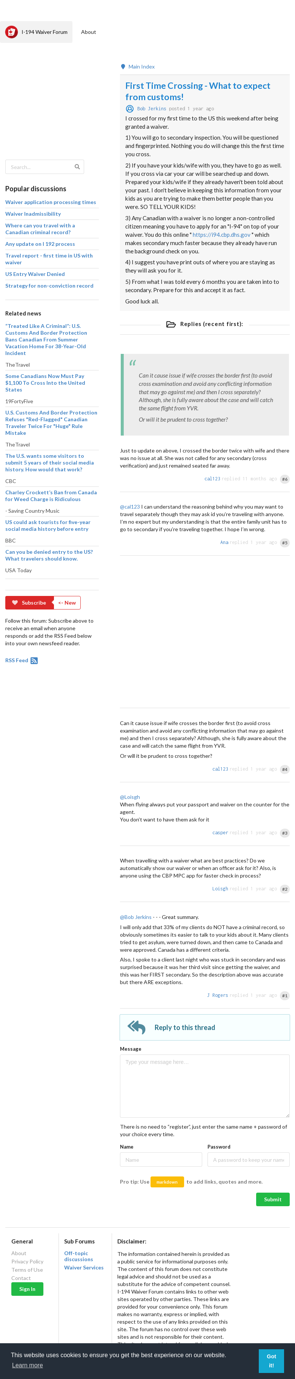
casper (220, 832)
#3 (284, 833)
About (88, 32)
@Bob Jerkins (136, 917)
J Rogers (217, 995)
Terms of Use (27, 1269)
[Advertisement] (51, 96)
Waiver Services (84, 1268)
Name (127, 1147)
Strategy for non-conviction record (49, 285)
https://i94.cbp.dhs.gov (221, 234)
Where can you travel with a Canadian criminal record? (40, 228)
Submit (273, 1199)
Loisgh (220, 888)
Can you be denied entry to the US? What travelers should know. (49, 555)
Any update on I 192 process (40, 244)
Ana (224, 542)
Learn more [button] (27, 1365)
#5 (284, 543)
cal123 (212, 479)
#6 (284, 479)
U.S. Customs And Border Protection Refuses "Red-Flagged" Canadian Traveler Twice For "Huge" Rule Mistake (51, 422)
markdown (167, 1181)
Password (218, 1147)
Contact (21, 1278)
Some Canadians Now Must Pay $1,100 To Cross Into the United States (45, 383)
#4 (284, 769)
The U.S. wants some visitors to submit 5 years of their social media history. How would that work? (49, 462)
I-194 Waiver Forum (36, 32)
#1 (284, 995)
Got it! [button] (271, 1360)
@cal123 (130, 506)
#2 (284, 889)
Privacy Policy (27, 1261)
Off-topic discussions (78, 1256)
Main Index (137, 66)
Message (130, 1049)
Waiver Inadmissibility (33, 213)
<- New (67, 602)
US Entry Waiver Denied (35, 274)
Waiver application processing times (50, 202)
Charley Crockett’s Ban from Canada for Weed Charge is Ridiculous (51, 495)
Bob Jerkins (151, 108)
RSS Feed (22, 660)
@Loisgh (130, 797)
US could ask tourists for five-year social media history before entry (48, 525)
